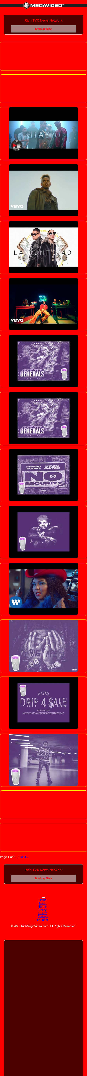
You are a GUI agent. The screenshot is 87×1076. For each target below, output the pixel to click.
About (43, 903)
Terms (43, 906)
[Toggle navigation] (43, 897)
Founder (42, 919)
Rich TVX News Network (43, 20)
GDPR (42, 913)
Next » (24, 857)
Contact (43, 916)
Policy (43, 910)
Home (43, 900)
